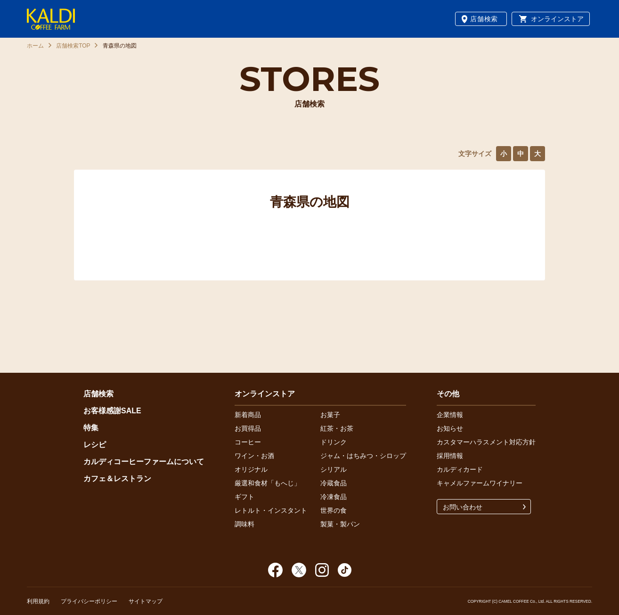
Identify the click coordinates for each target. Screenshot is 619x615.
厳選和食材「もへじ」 (268, 483)
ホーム (35, 45)
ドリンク (333, 442)
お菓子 (330, 414)
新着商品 (248, 414)
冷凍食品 (333, 496)
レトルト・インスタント (271, 510)
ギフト (244, 496)
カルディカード (460, 469)
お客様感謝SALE (112, 411)
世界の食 (333, 510)
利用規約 (38, 601)
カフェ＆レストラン (117, 479)
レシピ (94, 445)
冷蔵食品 (333, 483)
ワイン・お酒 (254, 455)
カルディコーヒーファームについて (143, 462)
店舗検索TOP (73, 45)
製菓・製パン (340, 524)
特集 (90, 428)
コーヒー (248, 442)
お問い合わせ (462, 507)
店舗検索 (484, 19)
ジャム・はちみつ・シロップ (363, 455)
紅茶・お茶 (336, 428)
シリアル (333, 469)
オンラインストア (557, 19)
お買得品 (248, 428)
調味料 (244, 524)
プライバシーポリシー (89, 601)
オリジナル (251, 469)
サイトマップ (146, 601)
